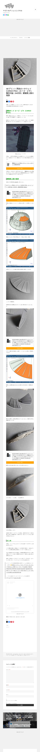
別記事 (16, 182)
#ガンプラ (23, 565)
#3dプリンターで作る (18, 570)
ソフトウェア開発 (27, 37)
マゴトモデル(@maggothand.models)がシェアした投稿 (20, 611)
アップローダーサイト (13, 37)
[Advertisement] (20, 28)
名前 (7, 684)
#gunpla (19, 568)
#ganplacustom (29, 568)
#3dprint (30, 566)
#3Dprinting (8, 568)
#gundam (23, 568)
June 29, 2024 (17, 578)
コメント (8, 669)
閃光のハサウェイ (12, 115)
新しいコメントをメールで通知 (11, 700)
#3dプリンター (9, 570)
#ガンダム (28, 565)
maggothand (16, 654)
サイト (7, 694)
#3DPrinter (14, 568)
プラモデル (21, 37)
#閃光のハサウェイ (16, 565)
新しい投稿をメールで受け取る (11, 703)
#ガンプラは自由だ (23, 566)
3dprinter (28, 654)
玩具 (25, 654)
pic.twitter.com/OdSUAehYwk (14, 572)
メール (7, 689)
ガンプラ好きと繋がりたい (19, 655)
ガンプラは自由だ (12, 655)
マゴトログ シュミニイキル (12, 11)
